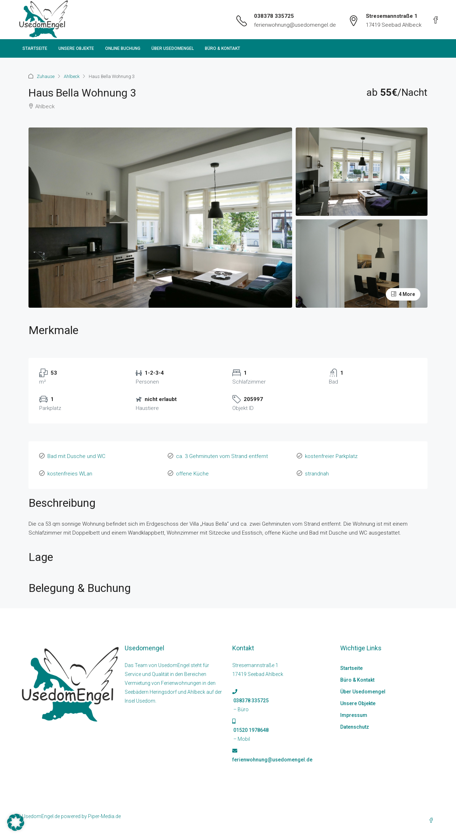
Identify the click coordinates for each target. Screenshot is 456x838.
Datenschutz (354, 727)
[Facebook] (432, 820)
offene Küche (192, 473)
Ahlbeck (71, 76)
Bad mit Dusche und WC (76, 456)
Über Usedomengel (172, 48)
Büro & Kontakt (222, 48)
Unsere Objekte (76, 48)
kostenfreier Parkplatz (331, 456)
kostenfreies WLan (69, 473)
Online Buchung (122, 48)
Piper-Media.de (104, 816)
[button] (15, 822)
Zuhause (46, 76)
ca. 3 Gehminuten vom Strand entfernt (222, 456)
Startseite (34, 48)
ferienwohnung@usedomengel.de (295, 25)
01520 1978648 (250, 730)
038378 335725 (274, 16)
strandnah (317, 473)
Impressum (353, 715)
